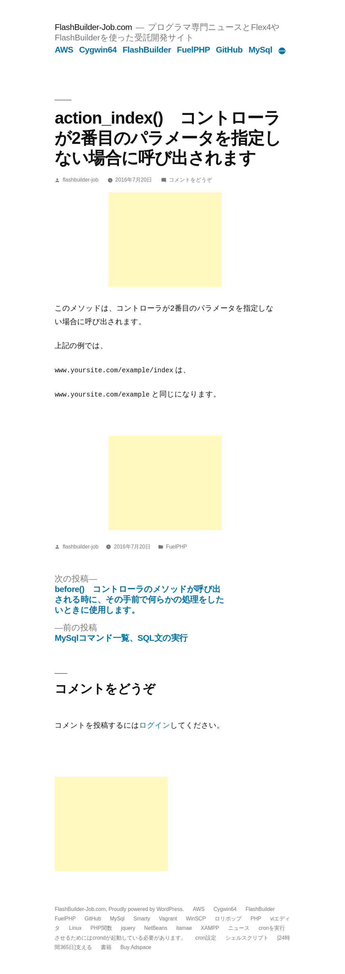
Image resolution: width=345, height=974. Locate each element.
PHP (256, 918)
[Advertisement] (165, 239)
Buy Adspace (136, 946)
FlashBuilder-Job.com (93, 27)
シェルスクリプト (247, 937)
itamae (184, 928)
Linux (75, 928)
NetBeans (155, 928)
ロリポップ (228, 918)
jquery (128, 928)
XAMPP (210, 928)
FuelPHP (193, 49)
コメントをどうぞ (190, 180)
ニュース (239, 928)
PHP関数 (101, 928)
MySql (260, 49)
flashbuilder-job (80, 180)
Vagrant (168, 918)
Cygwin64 (98, 49)
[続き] (282, 51)
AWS (64, 49)
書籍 (106, 946)
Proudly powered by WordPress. (146, 909)
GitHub (229, 49)
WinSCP (196, 918)
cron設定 (205, 937)
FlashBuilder (147, 49)
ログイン (154, 725)
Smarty (141, 918)
